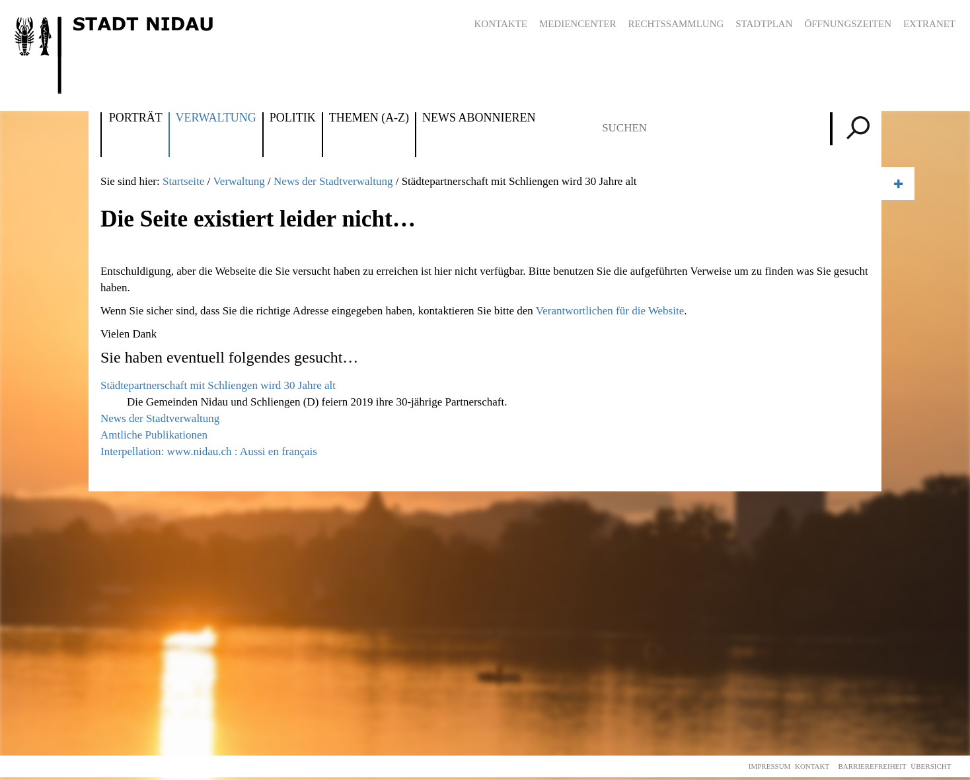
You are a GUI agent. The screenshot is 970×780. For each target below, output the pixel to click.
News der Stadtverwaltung (333, 181)
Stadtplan (763, 23)
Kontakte (500, 23)
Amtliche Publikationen (153, 435)
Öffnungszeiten (847, 23)
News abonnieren (478, 118)
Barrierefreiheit (872, 766)
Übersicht (931, 766)
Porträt (136, 118)
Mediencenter (577, 23)
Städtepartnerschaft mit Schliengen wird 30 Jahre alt (218, 385)
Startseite (183, 181)
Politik (293, 118)
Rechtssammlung (676, 23)
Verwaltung (216, 118)
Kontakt (812, 766)
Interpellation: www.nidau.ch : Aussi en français (208, 451)
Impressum (770, 766)
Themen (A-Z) (369, 118)
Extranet (929, 23)
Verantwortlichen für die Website (610, 310)
